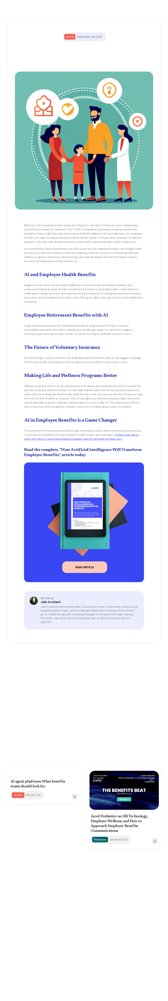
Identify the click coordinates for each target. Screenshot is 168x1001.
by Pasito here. (113, 439)
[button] (154, 12)
